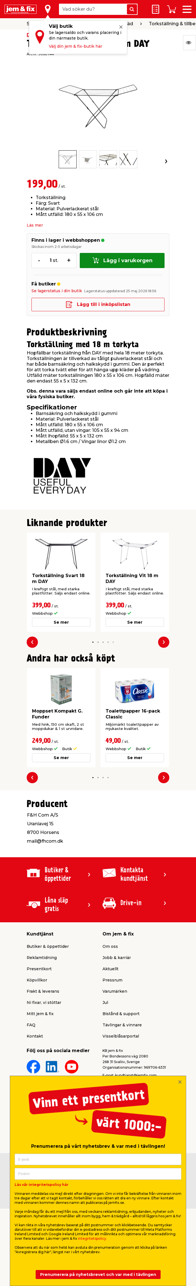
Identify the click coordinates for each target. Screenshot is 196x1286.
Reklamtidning (42, 957)
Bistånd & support (121, 1013)
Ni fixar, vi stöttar (44, 1002)
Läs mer (35, 225)
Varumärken (114, 991)
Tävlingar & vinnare (122, 1024)
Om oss (110, 946)
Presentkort (39, 968)
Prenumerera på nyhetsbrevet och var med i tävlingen (98, 1274)
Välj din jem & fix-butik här (75, 46)
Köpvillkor (37, 980)
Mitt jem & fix (40, 1013)
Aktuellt (110, 968)
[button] (93, 642)
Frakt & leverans (43, 991)
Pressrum (112, 980)
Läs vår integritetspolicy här (42, 1185)
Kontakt (35, 1036)
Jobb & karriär (116, 957)
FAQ (31, 1024)
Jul (105, 1002)
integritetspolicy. (92, 1238)
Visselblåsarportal (120, 1036)
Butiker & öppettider (48, 946)
